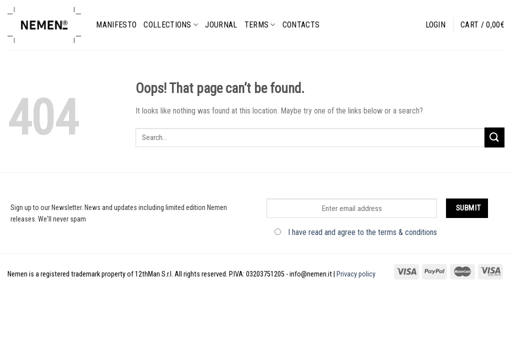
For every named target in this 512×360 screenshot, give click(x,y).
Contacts (301, 25)
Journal (221, 25)
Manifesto (116, 25)
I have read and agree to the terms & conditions (362, 232)
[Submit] (494, 137)
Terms (260, 25)
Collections (171, 25)
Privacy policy (356, 274)
